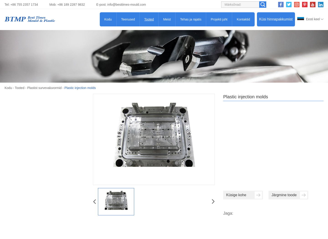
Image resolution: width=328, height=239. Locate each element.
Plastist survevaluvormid (44, 88)
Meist (167, 19)
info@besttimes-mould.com (126, 4)
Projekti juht (219, 19)
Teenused (128, 19)
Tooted (149, 19)
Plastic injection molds (80, 88)
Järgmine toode (289, 195)
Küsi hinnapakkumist (276, 19)
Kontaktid (243, 19)
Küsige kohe (244, 195)
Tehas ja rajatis (190, 19)
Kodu (108, 19)
